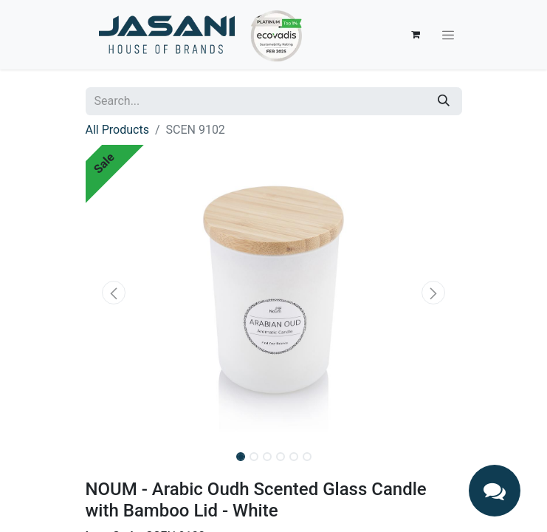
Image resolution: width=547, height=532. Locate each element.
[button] (114, 292)
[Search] (443, 101)
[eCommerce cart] (415, 34)
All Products (117, 130)
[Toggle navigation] (448, 35)
